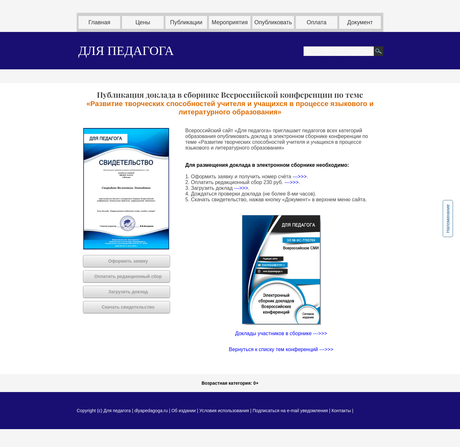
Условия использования (224, 410)
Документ (360, 22)
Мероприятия (230, 22)
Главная (99, 22)
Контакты (341, 410)
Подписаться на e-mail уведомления (290, 410)
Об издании (183, 410)
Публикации (186, 22)
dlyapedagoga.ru (151, 410)
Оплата (316, 22)
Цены (142, 22)
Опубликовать (273, 22)
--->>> (300, 176)
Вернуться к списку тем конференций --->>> (281, 349)
